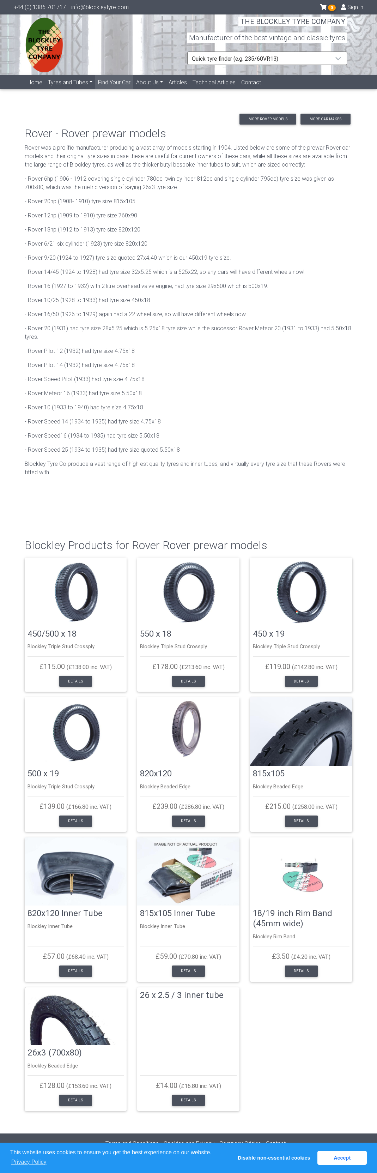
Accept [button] (342, 1158)
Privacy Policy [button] (29, 1162)
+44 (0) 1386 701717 (40, 8)
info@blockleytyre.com (100, 8)
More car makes (325, 119)
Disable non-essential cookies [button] (274, 1158)
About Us (147, 90)
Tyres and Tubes (68, 90)
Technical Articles (214, 90)
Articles (178, 90)
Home (35, 90)
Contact (251, 90)
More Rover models (268, 119)
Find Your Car (115, 90)
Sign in (352, 8)
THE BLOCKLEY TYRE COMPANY (292, 26)
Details (75, 681)
